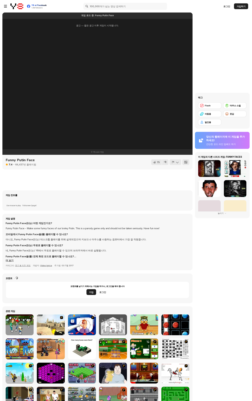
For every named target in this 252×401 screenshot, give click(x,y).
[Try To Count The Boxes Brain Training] (82, 348)
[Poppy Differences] (20, 348)
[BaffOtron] (82, 324)
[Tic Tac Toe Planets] (175, 324)
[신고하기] (175, 162)
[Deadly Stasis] (113, 324)
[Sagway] (20, 324)
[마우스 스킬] (234, 105)
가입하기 (241, 6)
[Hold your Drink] (113, 373)
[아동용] (209, 114)
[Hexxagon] (51, 373)
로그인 (226, 6)
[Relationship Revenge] (175, 373)
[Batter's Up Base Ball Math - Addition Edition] (113, 348)
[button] (10, 260)
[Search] (86, 6)
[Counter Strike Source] (51, 324)
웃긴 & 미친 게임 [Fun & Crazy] (23, 265)
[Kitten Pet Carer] (144, 324)
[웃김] (234, 114)
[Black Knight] (20, 373)
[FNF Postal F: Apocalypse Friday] (51, 348)
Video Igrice (46, 265)
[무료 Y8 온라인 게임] (16, 6)
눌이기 (222, 213)
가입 (91, 292)
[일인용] (209, 122)
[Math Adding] (144, 348)
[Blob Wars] (82, 373)
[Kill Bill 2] (144, 373)
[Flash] (209, 105)
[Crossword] (175, 348)
